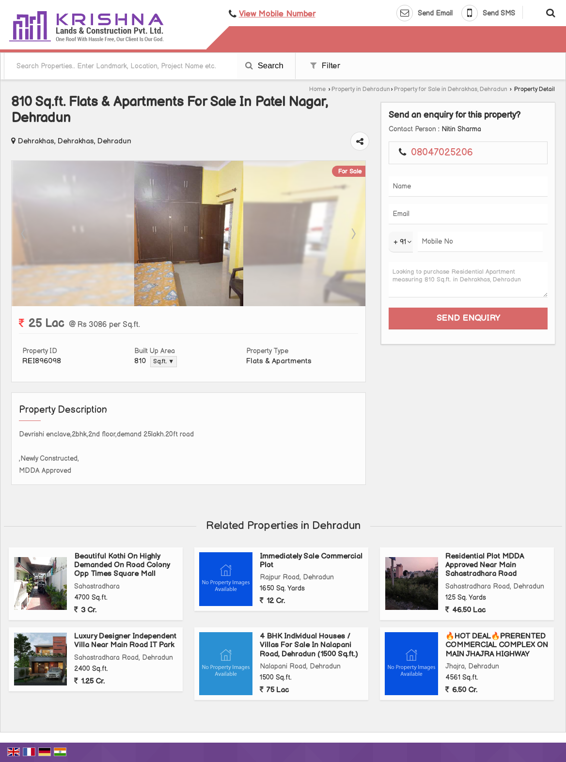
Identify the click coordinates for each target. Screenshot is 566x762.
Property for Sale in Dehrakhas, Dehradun (450, 89)
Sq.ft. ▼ (163, 361)
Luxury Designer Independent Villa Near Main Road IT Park (125, 641)
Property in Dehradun (360, 89)
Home (317, 89)
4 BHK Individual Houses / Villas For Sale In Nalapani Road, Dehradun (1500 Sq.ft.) (309, 645)
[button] (277, 14)
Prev (24, 233)
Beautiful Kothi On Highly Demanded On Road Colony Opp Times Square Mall (122, 565)
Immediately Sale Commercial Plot (311, 561)
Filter (325, 66)
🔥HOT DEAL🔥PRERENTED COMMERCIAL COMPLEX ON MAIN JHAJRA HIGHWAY (496, 645)
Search (264, 65)
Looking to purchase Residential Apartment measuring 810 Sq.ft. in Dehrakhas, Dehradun (468, 279)
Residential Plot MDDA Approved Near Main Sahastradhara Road (484, 565)
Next (353, 233)
